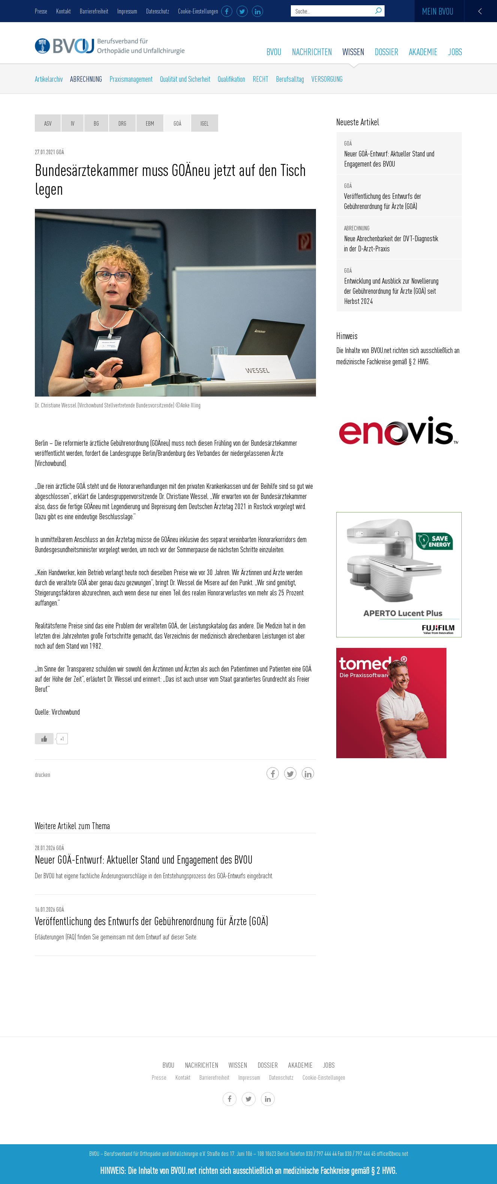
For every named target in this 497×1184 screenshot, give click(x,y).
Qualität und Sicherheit (185, 79)
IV (72, 123)
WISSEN (353, 51)
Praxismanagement (131, 79)
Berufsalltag (290, 79)
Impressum (127, 11)
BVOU (273, 51)
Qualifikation (231, 79)
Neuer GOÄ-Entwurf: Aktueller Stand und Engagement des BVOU (144, 859)
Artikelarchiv (49, 79)
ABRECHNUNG (86, 79)
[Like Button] (44, 738)
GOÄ (177, 123)
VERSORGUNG (327, 79)
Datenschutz (157, 11)
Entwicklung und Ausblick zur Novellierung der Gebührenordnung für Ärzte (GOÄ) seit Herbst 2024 (391, 290)
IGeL (205, 123)
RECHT (260, 79)
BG (96, 123)
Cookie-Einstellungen (198, 11)
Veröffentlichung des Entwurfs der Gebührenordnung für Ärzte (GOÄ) (151, 921)
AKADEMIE (423, 51)
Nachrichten (312, 51)
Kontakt (63, 11)
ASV (47, 123)
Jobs (455, 51)
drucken (42, 774)
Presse (41, 11)
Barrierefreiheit (94, 11)
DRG (122, 123)
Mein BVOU (459, 11)
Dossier (386, 51)
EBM (150, 123)
